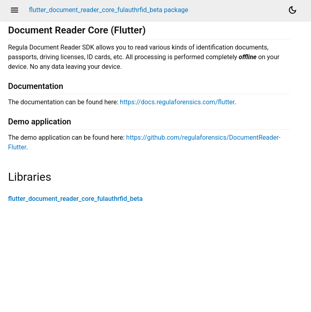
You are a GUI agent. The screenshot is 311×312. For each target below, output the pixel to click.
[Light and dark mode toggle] (292, 10)
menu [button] (14, 10)
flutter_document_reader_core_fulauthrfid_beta (75, 198)
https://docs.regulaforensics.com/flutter (177, 102)
